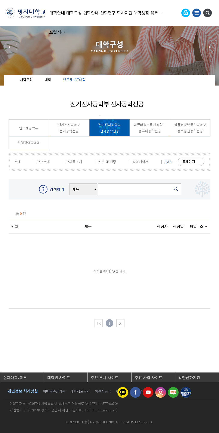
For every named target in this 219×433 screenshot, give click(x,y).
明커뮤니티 (158, 13)
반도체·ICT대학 (74, 79)
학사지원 (124, 13)
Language (175, 13)
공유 (190, 83)
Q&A (168, 161)
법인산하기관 (189, 377)
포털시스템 (57, 32)
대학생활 (141, 13)
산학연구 (107, 13)
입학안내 (91, 13)
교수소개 (43, 161)
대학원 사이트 (58, 377)
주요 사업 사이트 (148, 377)
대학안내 (57, 13)
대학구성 (74, 13)
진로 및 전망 (107, 161)
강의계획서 (140, 161)
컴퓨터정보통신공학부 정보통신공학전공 (190, 127)
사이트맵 (196, 13)
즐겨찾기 (204, 83)
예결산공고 (103, 391)
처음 (99, 323)
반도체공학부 (28, 127)
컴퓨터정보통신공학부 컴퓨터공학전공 (150, 127)
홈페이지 (188, 161)
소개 (17, 161)
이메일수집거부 (54, 391)
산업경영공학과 (29, 142)
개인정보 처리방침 (23, 391)
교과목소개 (74, 161)
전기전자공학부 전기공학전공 (69, 127)
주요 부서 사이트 (104, 377)
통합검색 (207, 13)
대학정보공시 (80, 391)
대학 (48, 79)
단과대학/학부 (15, 377)
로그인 (185, 13)
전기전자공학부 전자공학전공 (109, 127)
